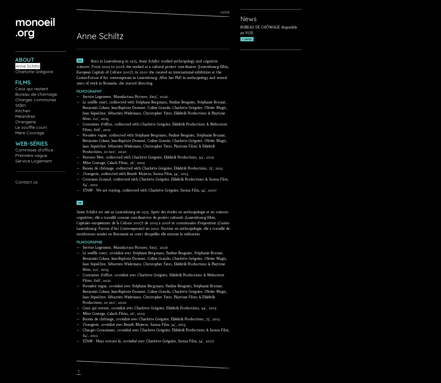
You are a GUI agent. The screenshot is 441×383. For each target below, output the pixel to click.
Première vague (31, 155)
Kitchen (22, 110)
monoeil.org (35, 27)
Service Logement (33, 161)
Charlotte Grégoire (34, 71)
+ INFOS (247, 39)
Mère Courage (29, 133)
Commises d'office (34, 150)
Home (225, 12)
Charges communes (35, 99)
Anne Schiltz (28, 66)
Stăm (20, 105)
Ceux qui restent (31, 88)
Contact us (26, 182)
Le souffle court (31, 127)
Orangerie (25, 122)
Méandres (25, 116)
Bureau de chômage (36, 94)
